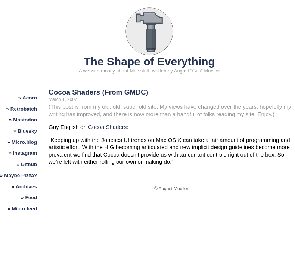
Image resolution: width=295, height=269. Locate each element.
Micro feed (24, 208)
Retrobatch (23, 109)
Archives (26, 186)
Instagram (25, 153)
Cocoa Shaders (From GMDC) (98, 92)
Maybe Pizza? (20, 175)
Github (29, 164)
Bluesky (27, 131)
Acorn (29, 98)
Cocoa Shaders (107, 127)
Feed (31, 197)
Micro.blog (24, 142)
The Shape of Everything (149, 61)
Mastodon (25, 120)
